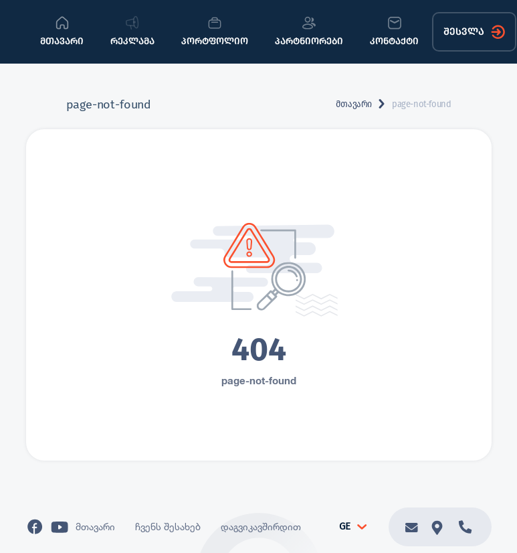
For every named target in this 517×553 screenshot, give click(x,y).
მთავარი (354, 104)
